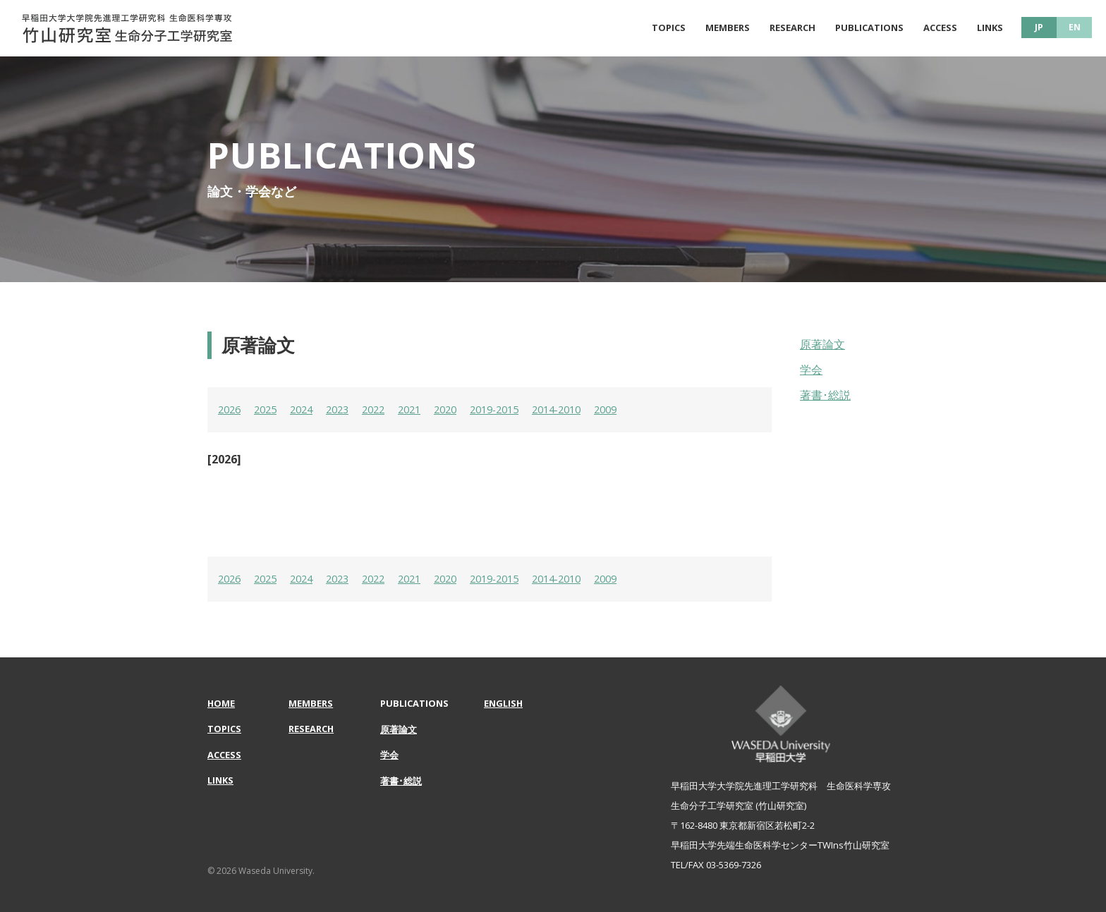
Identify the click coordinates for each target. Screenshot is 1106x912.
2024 (308, 409)
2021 (424, 409)
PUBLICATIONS (869, 27)
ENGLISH (503, 703)
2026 (230, 409)
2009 (639, 409)
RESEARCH (792, 27)
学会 (811, 369)
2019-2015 (517, 409)
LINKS (990, 27)
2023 (347, 409)
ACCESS (940, 27)
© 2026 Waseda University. (261, 871)
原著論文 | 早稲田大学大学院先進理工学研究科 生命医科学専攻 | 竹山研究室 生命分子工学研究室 (127, 28)
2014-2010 (585, 409)
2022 (386, 409)
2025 (269, 409)
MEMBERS (727, 27)
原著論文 (822, 344)
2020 (463, 409)
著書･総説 (825, 395)
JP (1039, 27)
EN (1075, 27)
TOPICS (669, 27)
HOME (221, 703)
